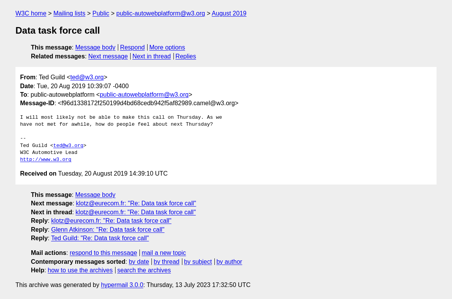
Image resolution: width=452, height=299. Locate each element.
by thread (167, 261)
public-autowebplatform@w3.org (160, 13)
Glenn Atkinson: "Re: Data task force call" (107, 229)
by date (139, 261)
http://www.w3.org (45, 159)
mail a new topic (164, 252)
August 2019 (229, 13)
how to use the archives (80, 270)
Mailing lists (69, 13)
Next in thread (152, 56)
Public (100, 13)
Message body (95, 47)
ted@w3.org (87, 77)
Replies (185, 56)
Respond (132, 47)
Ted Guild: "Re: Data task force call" (100, 238)
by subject (198, 261)
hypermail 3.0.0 (122, 285)
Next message (108, 56)
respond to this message (103, 252)
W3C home (30, 13)
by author (229, 261)
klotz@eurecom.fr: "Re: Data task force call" (136, 203)
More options (167, 47)
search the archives (144, 270)
